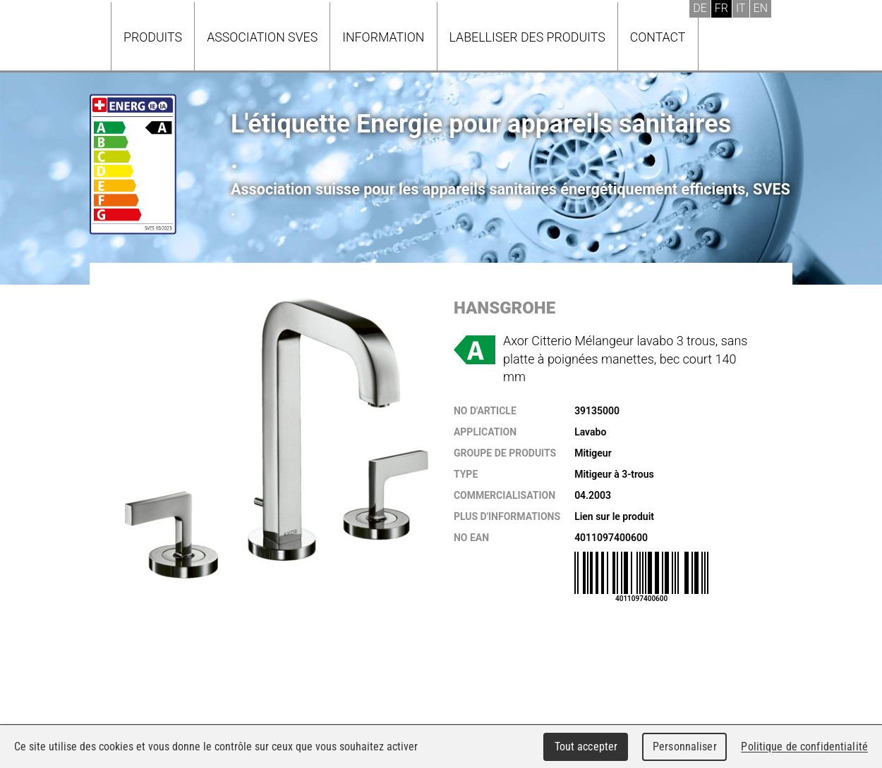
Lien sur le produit (614, 516)
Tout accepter (586, 746)
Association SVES (262, 37)
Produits (152, 37)
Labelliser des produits (527, 37)
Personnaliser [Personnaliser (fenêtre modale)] (685, 746)
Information (383, 37)
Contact (658, 37)
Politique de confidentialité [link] (804, 746)
